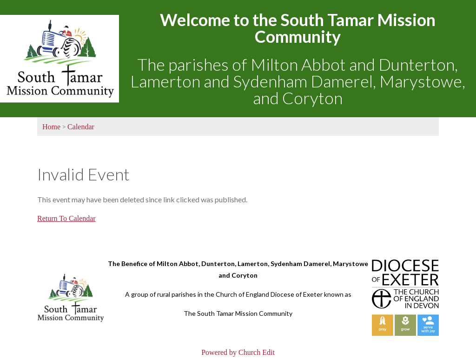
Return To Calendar (66, 218)
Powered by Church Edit (238, 352)
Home (51, 127)
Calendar (80, 127)
